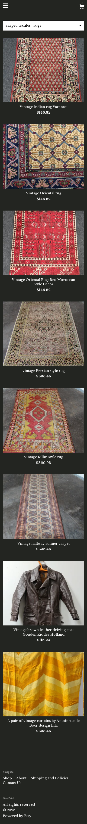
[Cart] (81, 6)
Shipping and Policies (49, 778)
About (21, 778)
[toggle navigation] (5, 5)
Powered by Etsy (17, 816)
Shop (8, 778)
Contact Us (12, 783)
